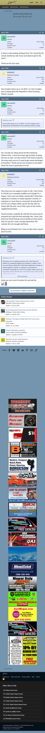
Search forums (24, 7)
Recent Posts (14, 7)
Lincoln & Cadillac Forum (13, 711)
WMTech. (21, 727)
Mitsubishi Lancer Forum (13, 718)
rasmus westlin (10, 332)
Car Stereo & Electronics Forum (14, 715)
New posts (5, 7)
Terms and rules (15, 677)
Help (33, 677)
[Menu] (4, 2)
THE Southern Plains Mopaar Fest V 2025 (20, 301)
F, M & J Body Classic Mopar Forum (16, 704)
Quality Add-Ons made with (10, 727)
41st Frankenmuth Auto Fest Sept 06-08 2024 (21, 310)
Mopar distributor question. (15, 330)
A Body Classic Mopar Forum (14, 694)
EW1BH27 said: (7, 120)
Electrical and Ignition (21, 332)
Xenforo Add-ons (11, 729)
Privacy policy (26, 677)
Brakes (12, 323)
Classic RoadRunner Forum (13, 708)
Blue (5, 673)
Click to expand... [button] (23, 276)
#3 (43, 99)
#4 (43, 132)
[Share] (39, 32)
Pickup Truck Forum (11, 690)
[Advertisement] (21, 375)
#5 (43, 170)
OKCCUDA (8, 303)
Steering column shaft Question (17, 339)
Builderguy (9, 312)
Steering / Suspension (18, 341)
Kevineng (8, 341)
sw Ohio (41, 47)
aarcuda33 (18, 16)
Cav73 (7, 323)
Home (38, 677)
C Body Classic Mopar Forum (14, 701)
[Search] (41, 2)
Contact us (6, 677)
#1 (43, 32)
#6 (43, 236)
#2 (43, 68)
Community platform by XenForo (18, 725)
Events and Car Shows (18, 303)
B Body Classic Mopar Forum (14, 697)
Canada (42, 83)
